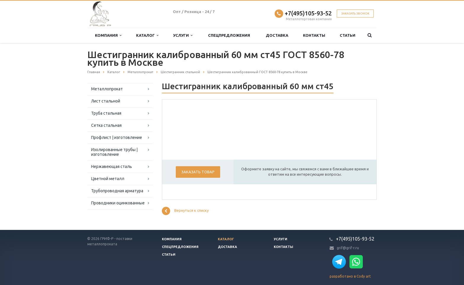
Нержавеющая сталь (111, 166)
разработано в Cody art (350, 276)
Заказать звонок (355, 13)
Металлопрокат (107, 89)
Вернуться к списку (185, 211)
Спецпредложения (229, 35)
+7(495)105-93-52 (308, 13)
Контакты (314, 35)
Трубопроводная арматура (117, 190)
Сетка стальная (106, 125)
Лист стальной (105, 101)
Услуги (182, 35)
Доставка (277, 35)
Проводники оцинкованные (118, 203)
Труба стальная (106, 113)
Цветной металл (107, 178)
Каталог (147, 35)
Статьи (347, 35)
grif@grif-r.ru (348, 248)
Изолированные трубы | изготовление (114, 152)
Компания (108, 35)
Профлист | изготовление (116, 137)
